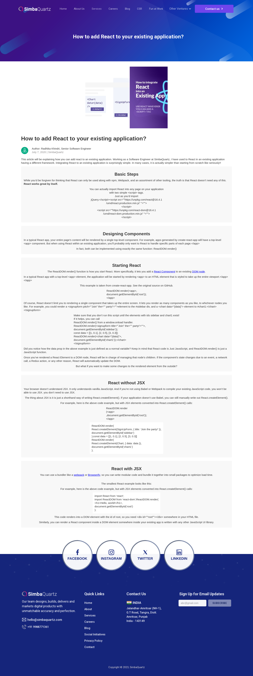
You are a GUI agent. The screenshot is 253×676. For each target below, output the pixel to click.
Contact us (214, 9)
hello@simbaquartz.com (44, 624)
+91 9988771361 (38, 631)
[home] (34, 9)
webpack (79, 474)
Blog (127, 8)
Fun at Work (156, 8)
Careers (113, 8)
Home (63, 8)
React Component (164, 271)
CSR (139, 8)
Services (97, 8)
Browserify (94, 474)
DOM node (198, 271)
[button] (181, 9)
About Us (79, 8)
